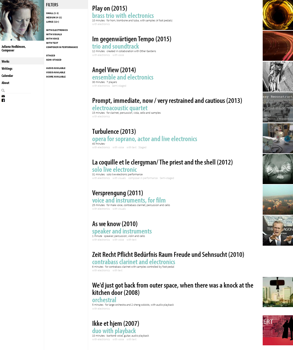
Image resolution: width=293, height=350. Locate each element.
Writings (7, 68)
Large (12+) (52, 21)
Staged (50, 55)
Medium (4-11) (54, 17)
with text (52, 43)
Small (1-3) (52, 13)
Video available (55, 72)
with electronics (57, 30)
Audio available (56, 68)
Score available (56, 76)
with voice (52, 38)
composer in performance (62, 47)
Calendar (7, 75)
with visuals (54, 34)
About (5, 82)
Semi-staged (53, 59)
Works (5, 61)
